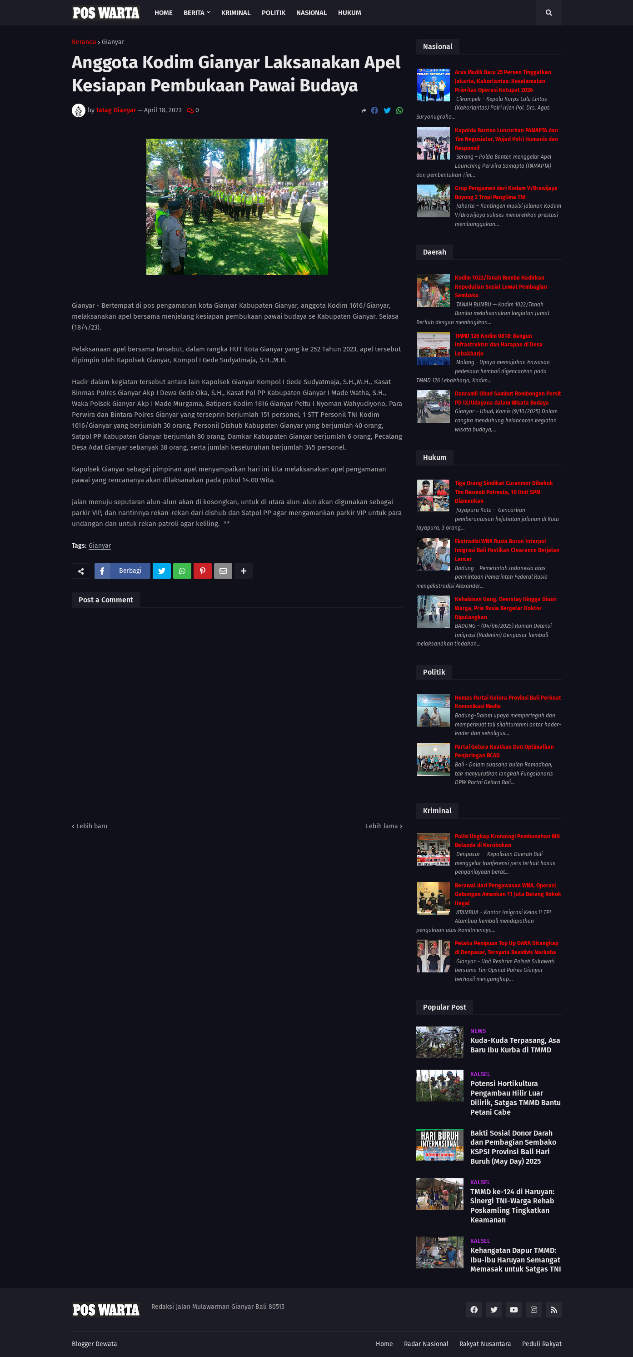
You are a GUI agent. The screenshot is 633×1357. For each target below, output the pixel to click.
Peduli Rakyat (542, 1344)
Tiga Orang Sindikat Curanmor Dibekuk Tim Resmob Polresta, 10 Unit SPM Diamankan (504, 492)
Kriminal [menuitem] (236, 13)
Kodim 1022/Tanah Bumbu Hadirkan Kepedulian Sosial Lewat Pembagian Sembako (501, 287)
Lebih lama (382, 826)
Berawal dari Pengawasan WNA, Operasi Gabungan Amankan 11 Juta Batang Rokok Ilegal (508, 894)
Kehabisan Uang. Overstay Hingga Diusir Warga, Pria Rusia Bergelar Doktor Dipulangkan (506, 608)
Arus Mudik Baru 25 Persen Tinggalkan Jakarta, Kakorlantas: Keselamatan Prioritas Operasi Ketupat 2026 (503, 81)
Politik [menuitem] (273, 13)
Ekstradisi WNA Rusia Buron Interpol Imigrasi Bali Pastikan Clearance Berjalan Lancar (507, 550)
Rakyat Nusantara (485, 1344)
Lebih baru (91, 826)
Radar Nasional (426, 1344)
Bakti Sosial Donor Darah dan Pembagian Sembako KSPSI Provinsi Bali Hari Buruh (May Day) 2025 (513, 1147)
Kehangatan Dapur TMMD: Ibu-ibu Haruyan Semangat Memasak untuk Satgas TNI (515, 1260)
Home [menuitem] (164, 13)
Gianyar (113, 42)
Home (384, 1344)
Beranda (84, 42)
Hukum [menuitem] (349, 13)
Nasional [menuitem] (311, 13)
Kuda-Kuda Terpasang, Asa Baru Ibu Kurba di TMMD (515, 1045)
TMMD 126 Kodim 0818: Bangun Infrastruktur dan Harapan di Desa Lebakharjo (499, 345)
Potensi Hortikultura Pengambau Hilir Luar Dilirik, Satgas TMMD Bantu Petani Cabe (515, 1097)
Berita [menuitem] (194, 13)
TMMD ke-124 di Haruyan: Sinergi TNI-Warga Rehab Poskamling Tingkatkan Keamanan (512, 1205)
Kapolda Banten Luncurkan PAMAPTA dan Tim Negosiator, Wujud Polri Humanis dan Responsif (506, 139)
